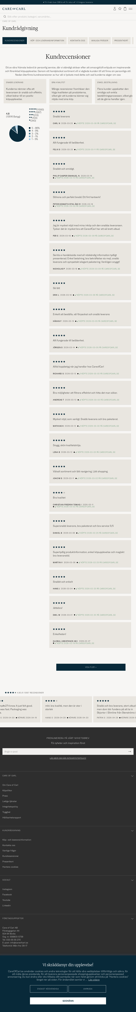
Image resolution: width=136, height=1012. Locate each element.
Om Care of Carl (10, 785)
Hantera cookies (10, 866)
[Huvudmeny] (130, 8)
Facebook (7, 894)
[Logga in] (115, 9)
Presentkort (121, 40)
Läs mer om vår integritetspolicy (68, 758)
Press (5, 795)
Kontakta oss (77, 40)
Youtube (6, 900)
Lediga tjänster (9, 801)
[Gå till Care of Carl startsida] (14, 9)
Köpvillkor (7, 790)
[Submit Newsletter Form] (129, 751)
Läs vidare (94, 979)
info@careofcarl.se (19, 942)
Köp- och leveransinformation (47, 40)
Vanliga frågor (99, 40)
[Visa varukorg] (125, 9)
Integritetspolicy (10, 806)
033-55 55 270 (13, 939)
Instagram (7, 889)
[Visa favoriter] (119, 8)
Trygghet (6, 812)
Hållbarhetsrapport (11, 817)
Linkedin (6, 905)
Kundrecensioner (14, 40)
